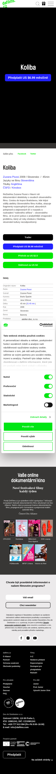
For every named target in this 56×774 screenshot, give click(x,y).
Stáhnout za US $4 (28, 265)
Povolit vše (28, 426)
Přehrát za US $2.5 (28, 255)
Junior (36, 684)
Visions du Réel (40, 563)
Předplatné (7, 684)
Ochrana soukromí (11, 663)
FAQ (5, 694)
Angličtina (16, 184)
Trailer (28, 237)
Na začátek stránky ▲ (42, 760)
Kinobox (16, 187)
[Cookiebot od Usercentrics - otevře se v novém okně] (40, 325)
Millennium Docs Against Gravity (33, 540)
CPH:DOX (7, 539)
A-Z (31, 656)
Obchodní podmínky (11, 666)
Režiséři (33, 673)
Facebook (22, 154)
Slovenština (27, 180)
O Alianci (7, 656)
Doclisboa (19, 539)
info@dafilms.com (20, 727)
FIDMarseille (14, 563)
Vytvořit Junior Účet (41, 690)
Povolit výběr (28, 436)
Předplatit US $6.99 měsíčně (28, 77)
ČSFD (7, 187)
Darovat (6, 690)
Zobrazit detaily (38, 417)
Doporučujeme (36, 663)
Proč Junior (38, 687)
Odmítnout (28, 446)
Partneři (6, 660)
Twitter (33, 154)
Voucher (6, 687)
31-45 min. (31, 304)
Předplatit (14, 754)
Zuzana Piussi (11, 176)
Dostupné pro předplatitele (36, 668)
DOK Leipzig (45, 539)
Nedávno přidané (37, 660)
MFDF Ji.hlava (27, 563)
